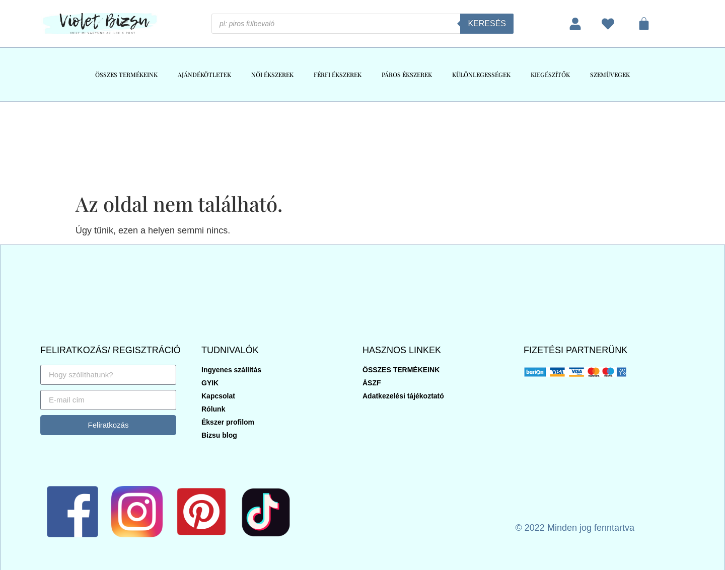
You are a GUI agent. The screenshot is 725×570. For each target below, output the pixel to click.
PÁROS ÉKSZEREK (407, 74)
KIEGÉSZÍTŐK (550, 74)
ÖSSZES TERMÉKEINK (126, 74)
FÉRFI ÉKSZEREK (337, 74)
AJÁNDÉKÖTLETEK (204, 74)
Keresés (487, 23)
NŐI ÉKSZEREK (272, 74)
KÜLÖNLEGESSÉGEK (481, 74)
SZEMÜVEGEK (610, 74)
